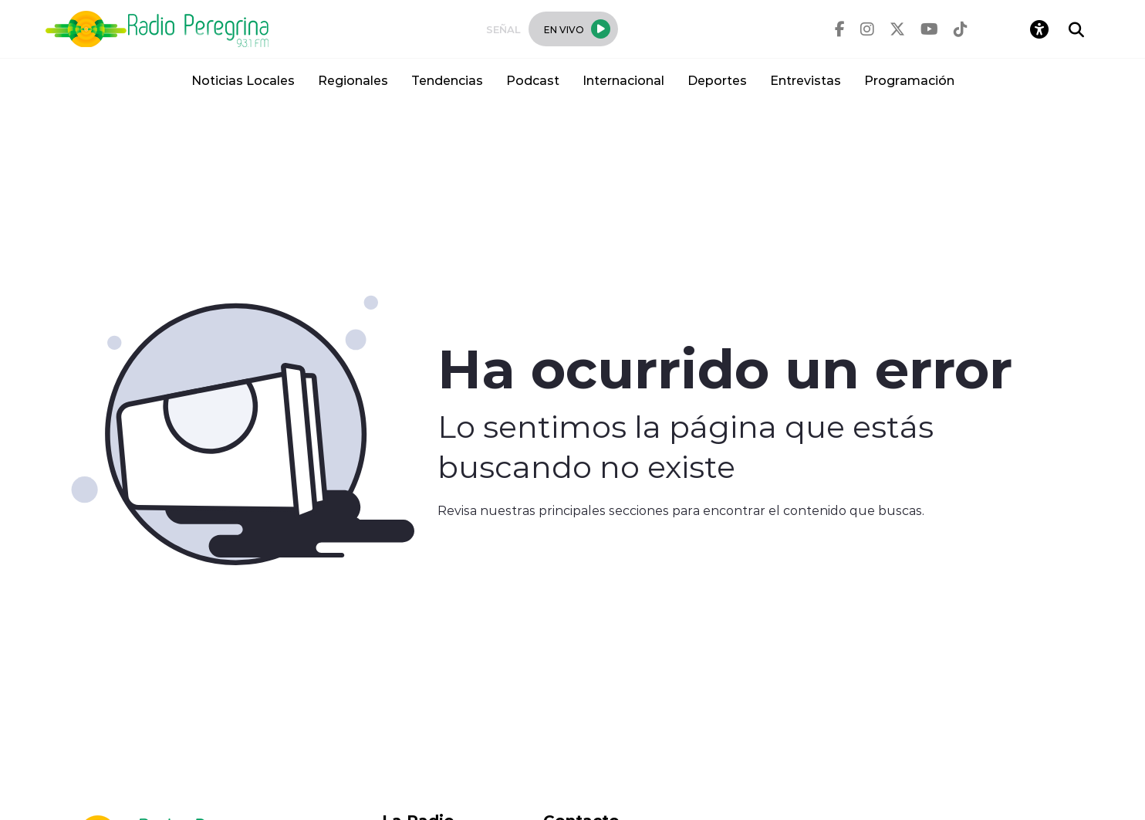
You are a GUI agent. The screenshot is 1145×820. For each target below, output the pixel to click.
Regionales (353, 80)
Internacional (623, 80)
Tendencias (447, 80)
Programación (909, 80)
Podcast (532, 80)
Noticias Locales (243, 80)
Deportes (717, 80)
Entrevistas (805, 80)
